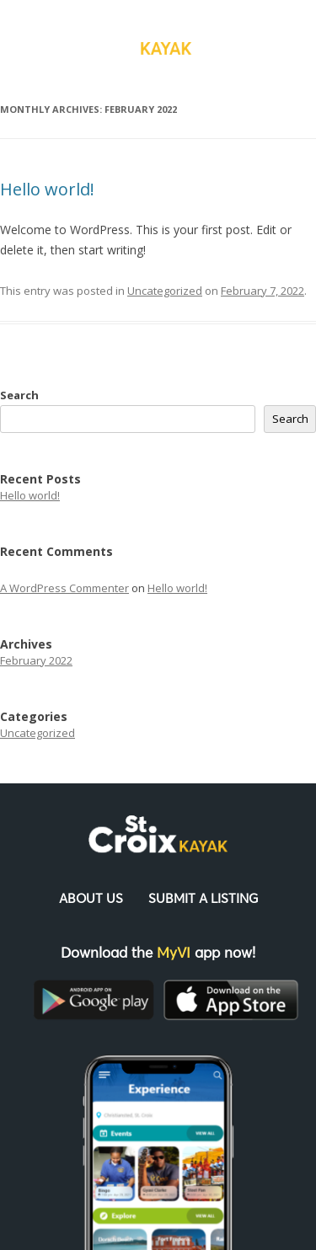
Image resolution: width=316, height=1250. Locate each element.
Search (19, 395)
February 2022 (36, 660)
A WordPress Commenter (64, 588)
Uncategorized (164, 290)
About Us (91, 899)
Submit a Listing (203, 899)
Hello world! (47, 189)
